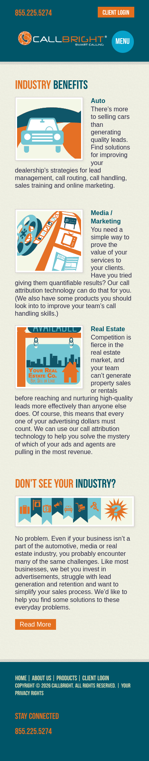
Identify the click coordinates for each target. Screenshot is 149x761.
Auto (98, 100)
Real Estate (108, 329)
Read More (35, 624)
